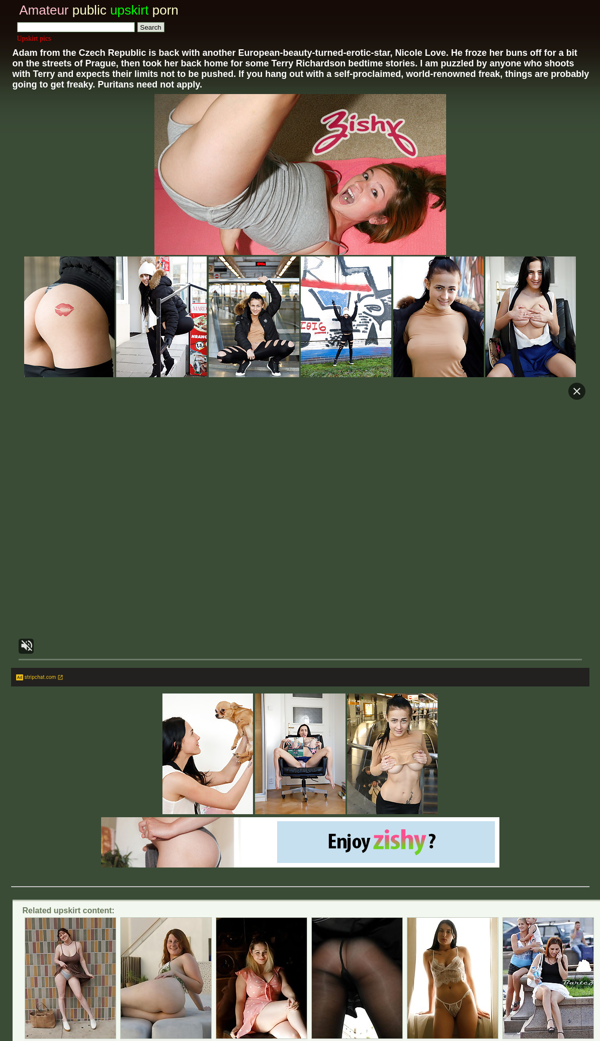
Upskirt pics (34, 38)
